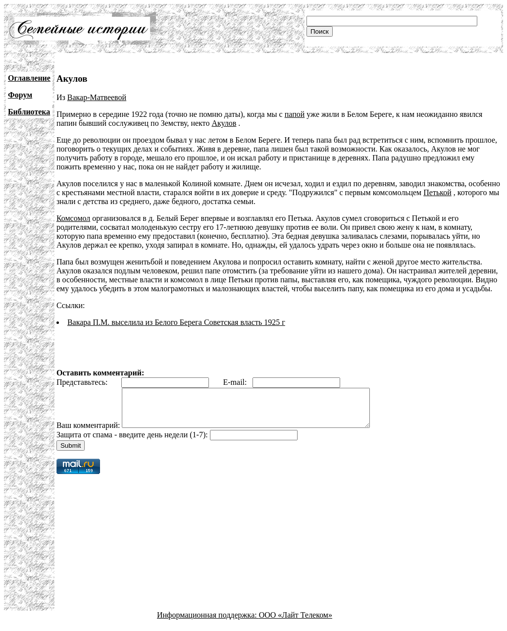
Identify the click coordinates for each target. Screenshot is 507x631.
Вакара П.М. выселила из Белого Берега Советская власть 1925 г (176, 322)
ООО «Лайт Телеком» (295, 622)
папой (295, 114)
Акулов (223, 123)
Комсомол (73, 218)
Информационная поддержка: (208, 622)
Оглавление (29, 78)
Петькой (437, 192)
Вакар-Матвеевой (96, 97)
